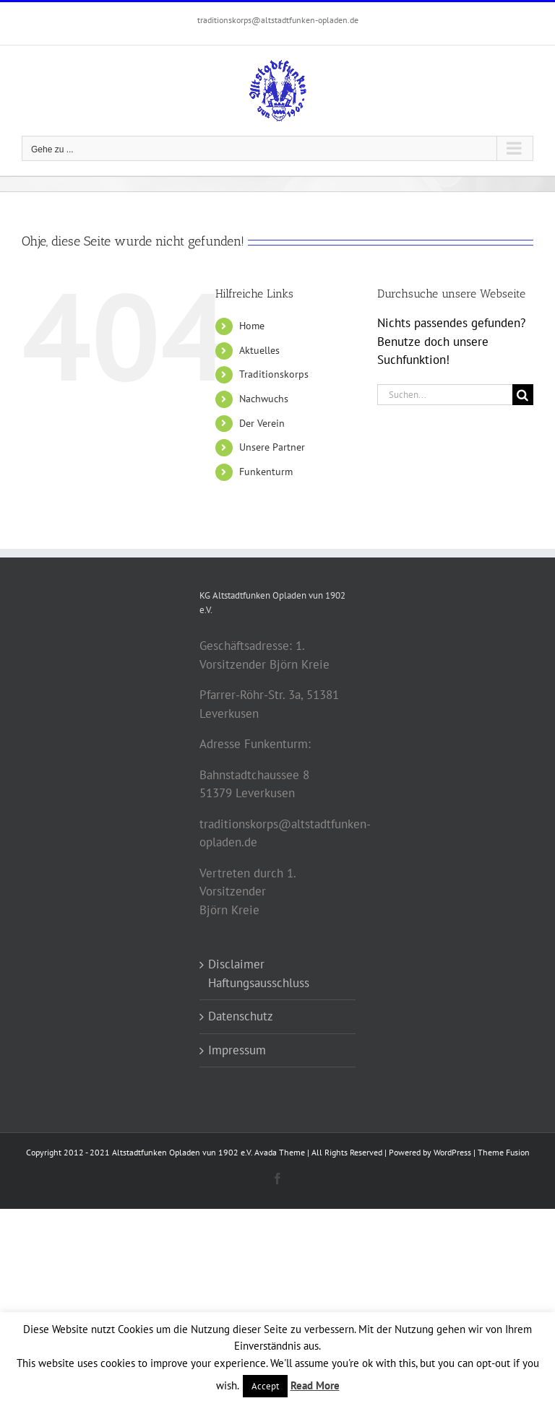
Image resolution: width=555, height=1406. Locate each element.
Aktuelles (259, 350)
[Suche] (522, 394)
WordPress (452, 1152)
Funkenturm (266, 471)
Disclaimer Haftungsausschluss (258, 973)
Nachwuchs (263, 398)
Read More (315, 1385)
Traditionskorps (274, 374)
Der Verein (262, 423)
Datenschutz (240, 1016)
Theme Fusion (504, 1152)
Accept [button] (265, 1386)
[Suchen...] (444, 394)
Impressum (237, 1050)
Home (251, 325)
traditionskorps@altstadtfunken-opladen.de (277, 19)
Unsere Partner (272, 447)
